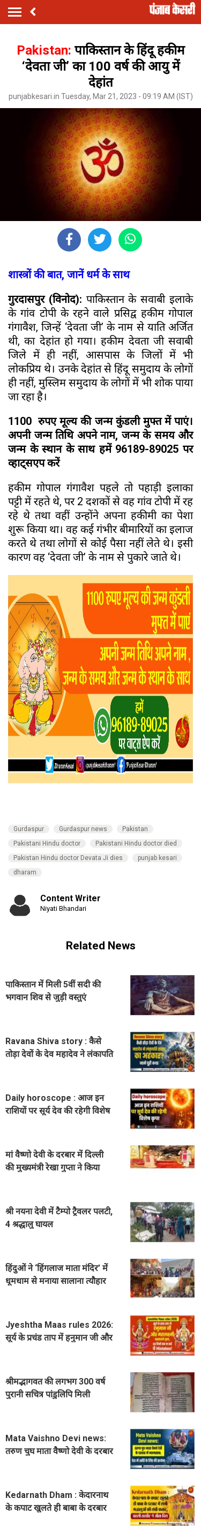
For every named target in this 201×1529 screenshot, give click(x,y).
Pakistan (135, 829)
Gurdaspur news (83, 829)
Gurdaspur (28, 829)
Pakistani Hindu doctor (46, 843)
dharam (24, 872)
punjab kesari (157, 858)
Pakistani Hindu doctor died (136, 843)
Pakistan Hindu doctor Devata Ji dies (68, 858)
